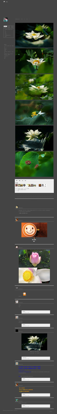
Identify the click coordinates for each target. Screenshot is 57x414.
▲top (53, 410)
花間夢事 (5, 49)
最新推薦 (12, 26)
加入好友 (10, 18)
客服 (22, 411)
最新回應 (9, 26)
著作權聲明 (16, 411)
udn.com (53, 411)
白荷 (5, 31)
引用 (22, 180)
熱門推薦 (12, 27)
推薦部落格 (10, 19)
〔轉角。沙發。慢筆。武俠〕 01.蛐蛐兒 (9, 46)
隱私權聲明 (19, 411)
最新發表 (5, 26)
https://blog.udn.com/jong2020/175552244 (25, 214)
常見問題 (10, 411)
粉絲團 (8, 413)
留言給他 (10, 21)
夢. (4, 22)
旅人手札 (22, 188)
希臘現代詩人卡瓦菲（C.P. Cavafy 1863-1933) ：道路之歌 (8, 54)
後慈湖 (6, 36)
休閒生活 (19, 188)
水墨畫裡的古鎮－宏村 (7, 35)
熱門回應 (9, 27)
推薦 (19, 180)
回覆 (16, 180)
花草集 (28, 188)
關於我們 (8, 411)
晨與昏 (5, 50)
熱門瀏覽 (5, 27)
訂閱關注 (10, 20)
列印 (25, 180)
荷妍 (18, 190)
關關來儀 (5, 44)
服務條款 (13, 411)
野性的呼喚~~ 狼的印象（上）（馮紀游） (8, 52)
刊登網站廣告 (4, 411)
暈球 (4, 58)
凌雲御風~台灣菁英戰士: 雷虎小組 (22, 189)
